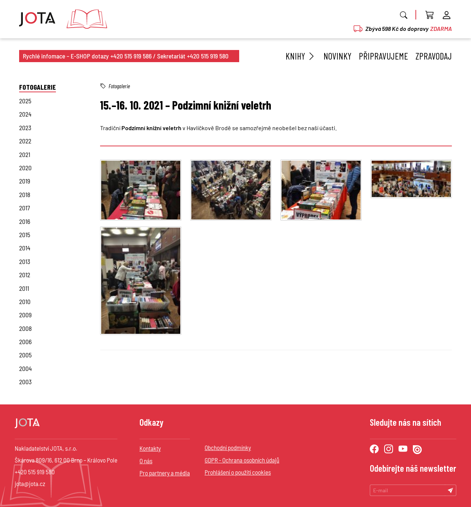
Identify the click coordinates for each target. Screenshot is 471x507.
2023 (25, 128)
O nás (145, 460)
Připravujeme (383, 55)
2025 (25, 101)
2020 (25, 168)
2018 (24, 194)
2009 (25, 315)
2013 (24, 261)
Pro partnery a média (164, 472)
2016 (24, 221)
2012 (24, 275)
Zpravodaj (433, 55)
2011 (24, 288)
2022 (25, 141)
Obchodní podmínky (228, 447)
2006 (25, 342)
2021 (24, 154)
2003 (25, 382)
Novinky (337, 55)
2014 (25, 248)
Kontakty (150, 448)
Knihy (301, 55)
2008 (25, 328)
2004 (25, 368)
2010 (25, 301)
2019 (24, 181)
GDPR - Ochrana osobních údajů (242, 460)
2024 (25, 114)
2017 (24, 208)
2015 (24, 235)
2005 (25, 355)
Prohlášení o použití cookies (238, 472)
